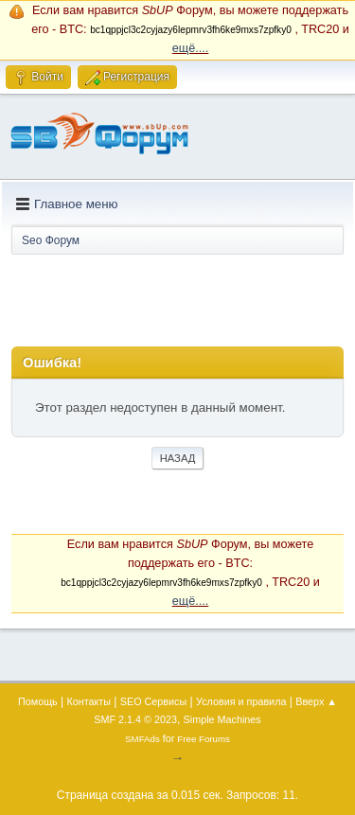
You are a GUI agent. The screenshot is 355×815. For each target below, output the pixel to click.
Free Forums (203, 739)
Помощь (38, 701)
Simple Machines (222, 719)
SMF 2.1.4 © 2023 (135, 719)
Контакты (88, 701)
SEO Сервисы (153, 701)
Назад (178, 458)
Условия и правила (241, 701)
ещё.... (190, 48)
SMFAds (142, 739)
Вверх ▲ (316, 701)
